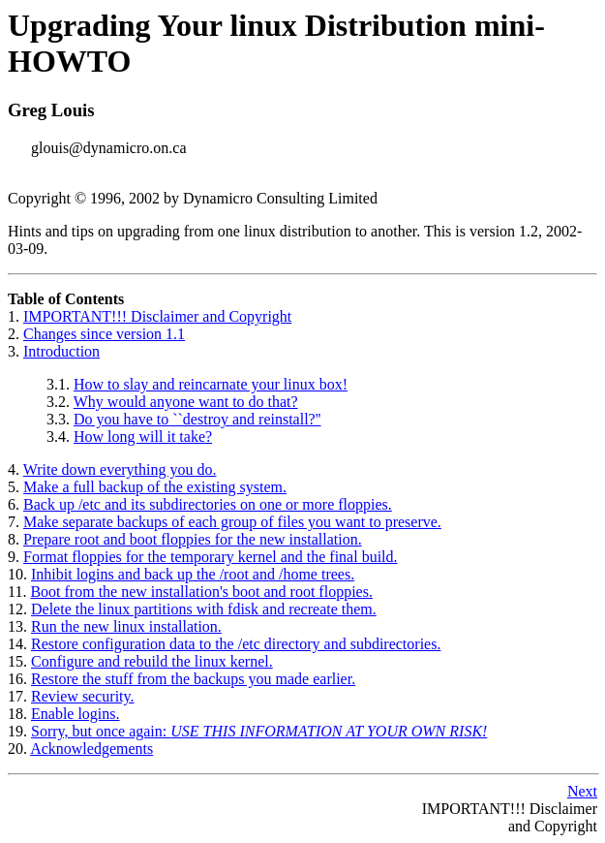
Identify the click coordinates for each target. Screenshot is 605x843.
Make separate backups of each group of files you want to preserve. (232, 522)
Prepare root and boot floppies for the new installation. (192, 539)
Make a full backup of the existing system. (155, 487)
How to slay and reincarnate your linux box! (211, 384)
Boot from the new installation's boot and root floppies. (201, 591)
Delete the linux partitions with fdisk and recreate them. (204, 609)
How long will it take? (143, 436)
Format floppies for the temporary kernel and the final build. (210, 556)
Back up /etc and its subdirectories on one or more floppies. (207, 504)
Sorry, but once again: (259, 731)
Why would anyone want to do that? (186, 401)
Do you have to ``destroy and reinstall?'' (197, 419)
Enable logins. (75, 713)
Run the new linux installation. (126, 626)
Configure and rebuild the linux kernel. (152, 661)
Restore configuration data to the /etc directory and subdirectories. (235, 644)
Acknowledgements (91, 748)
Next (582, 791)
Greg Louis (51, 110)
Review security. (82, 696)
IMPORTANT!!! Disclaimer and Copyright (157, 316)
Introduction (61, 351)
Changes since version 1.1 (104, 334)
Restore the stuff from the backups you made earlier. (193, 679)
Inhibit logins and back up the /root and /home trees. (192, 574)
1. (15, 316)
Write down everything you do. (120, 469)
